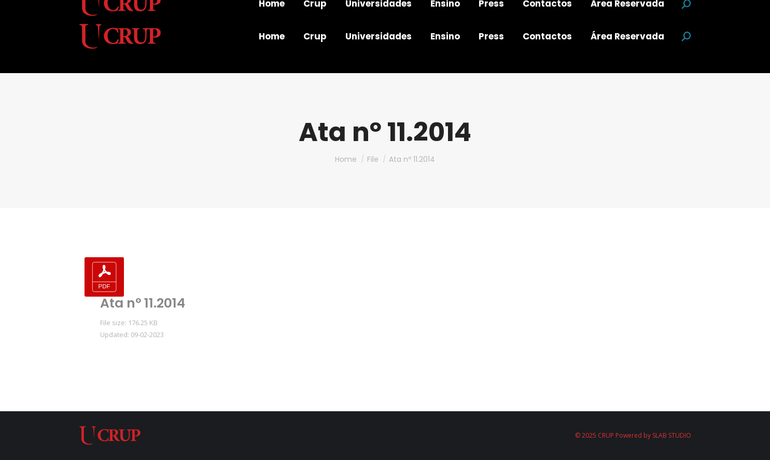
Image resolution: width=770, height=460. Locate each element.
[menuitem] (272, 36)
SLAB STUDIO (671, 435)
